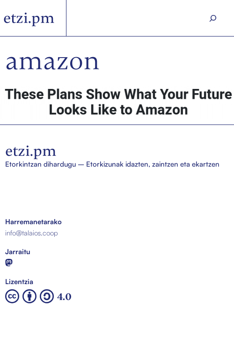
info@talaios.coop (31, 232)
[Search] (213, 18)
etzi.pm (29, 18)
